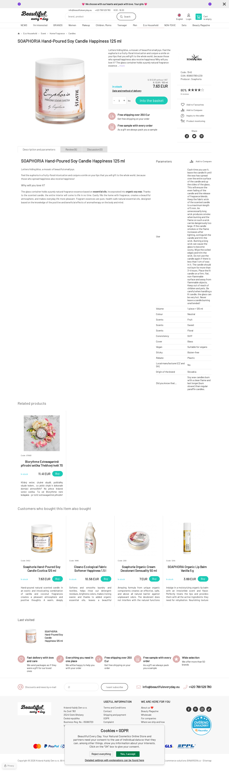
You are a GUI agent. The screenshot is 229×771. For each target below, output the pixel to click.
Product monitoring (195, 121)
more (122, 65)
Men (135, 25)
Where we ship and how (153, 722)
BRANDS (58, 25)
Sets (184, 25)
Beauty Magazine (201, 25)
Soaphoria (196, 79)
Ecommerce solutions (175, 760)
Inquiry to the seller (195, 115)
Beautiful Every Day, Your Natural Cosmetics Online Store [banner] (36, 15)
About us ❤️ (147, 707)
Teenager (122, 25)
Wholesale (146, 714)
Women (72, 25)
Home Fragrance (57, 33)
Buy (57, 473)
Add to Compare (194, 110)
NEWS (24, 25)
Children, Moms (103, 25)
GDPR (106, 718)
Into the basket (152, 100)
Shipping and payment (114, 714)
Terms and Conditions (114, 707)
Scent (43, 33)
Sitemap (207, 760)
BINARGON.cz (194, 760)
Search (127, 16)
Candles (72, 33)
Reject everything (101, 754)
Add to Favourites (195, 104)
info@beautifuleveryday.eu (80, 10)
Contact (107, 711)
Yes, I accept (127, 754)
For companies (148, 718)
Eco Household (150, 25)
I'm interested (40, 25)
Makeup (86, 25)
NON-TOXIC (170, 25)
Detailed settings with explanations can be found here (114, 760)
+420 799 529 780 (103, 10)
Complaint (108, 722)
